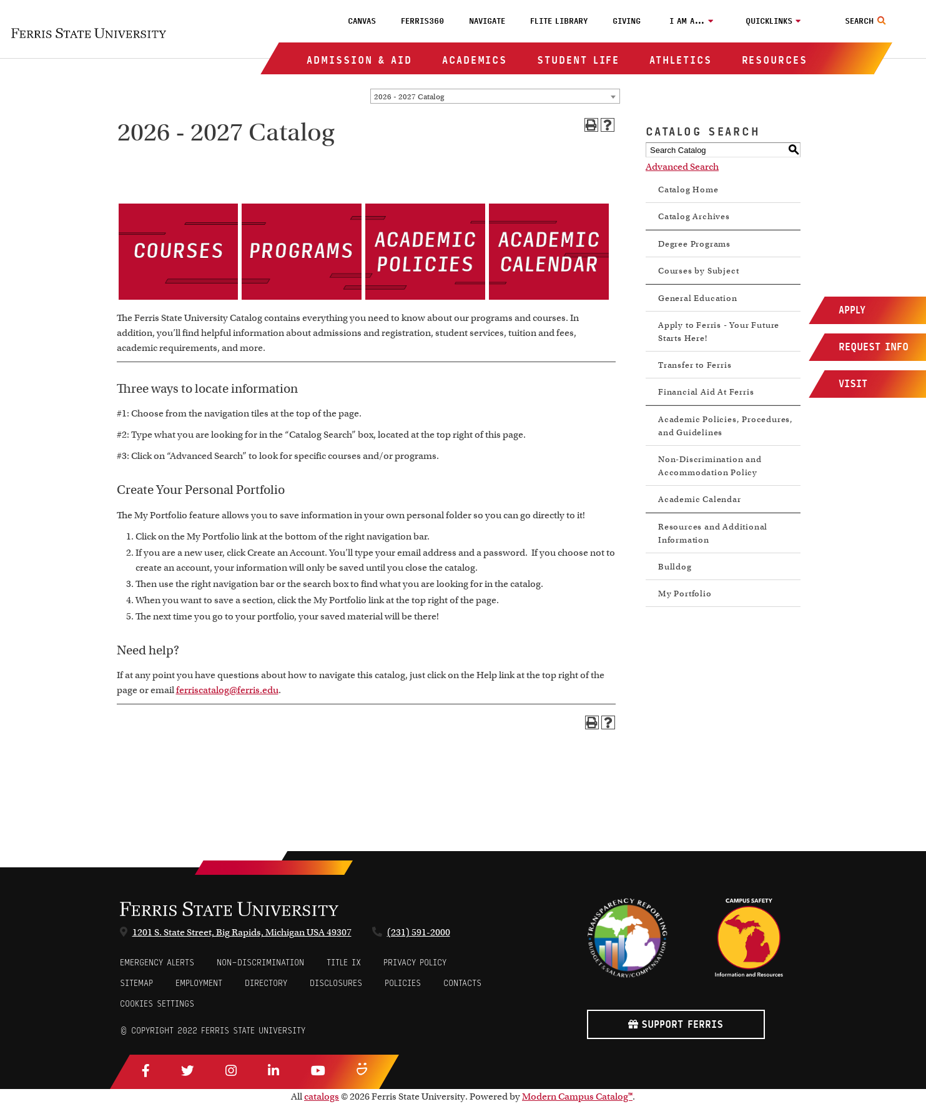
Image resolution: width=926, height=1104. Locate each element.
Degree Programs (694, 244)
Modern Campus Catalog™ (577, 1096)
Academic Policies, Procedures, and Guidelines (725, 426)
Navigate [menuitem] (487, 21)
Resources (774, 60)
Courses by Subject (698, 270)
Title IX (344, 962)
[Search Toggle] (867, 21)
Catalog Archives (694, 216)
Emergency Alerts (157, 962)
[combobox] (495, 96)
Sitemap (136, 983)
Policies (403, 983)
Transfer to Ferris (694, 365)
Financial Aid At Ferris (706, 392)
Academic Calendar (699, 499)
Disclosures (336, 983)
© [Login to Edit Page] (123, 1030)
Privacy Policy (414, 962)
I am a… (687, 21)
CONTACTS (462, 983)
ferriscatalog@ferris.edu (227, 690)
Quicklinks (769, 21)
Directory (266, 983)
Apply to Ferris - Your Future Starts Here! (718, 331)
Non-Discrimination (260, 962)
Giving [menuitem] (627, 21)
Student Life (578, 60)
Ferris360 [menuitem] (422, 21)
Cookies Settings (157, 1003)
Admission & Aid (359, 60)
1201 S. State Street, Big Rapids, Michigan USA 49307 (242, 932)
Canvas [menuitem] (362, 21)
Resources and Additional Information (712, 533)
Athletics (680, 60)
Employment (198, 983)
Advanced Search (682, 166)
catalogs (321, 1096)
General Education (697, 298)
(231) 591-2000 (418, 932)
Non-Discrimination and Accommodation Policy (710, 466)
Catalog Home (688, 189)
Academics (474, 60)
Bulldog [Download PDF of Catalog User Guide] (675, 566)
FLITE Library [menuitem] (559, 21)
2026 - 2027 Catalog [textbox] (409, 96)
